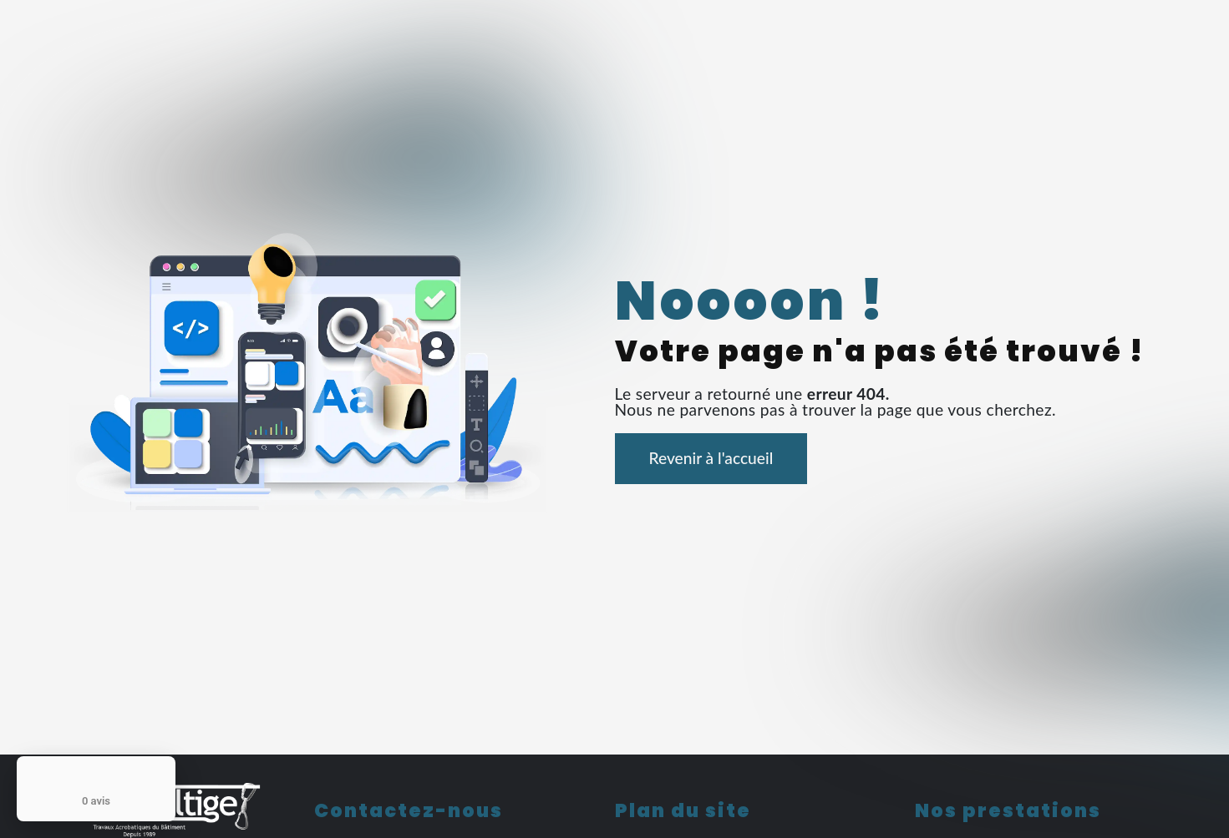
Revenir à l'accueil (711, 457)
